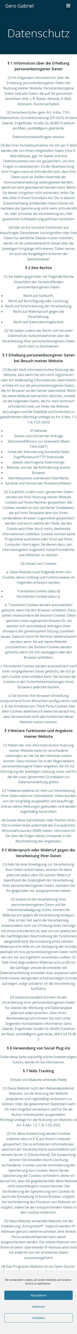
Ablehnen (38, 1306)
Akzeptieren (38, 1295)
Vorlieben (38, 1318)
